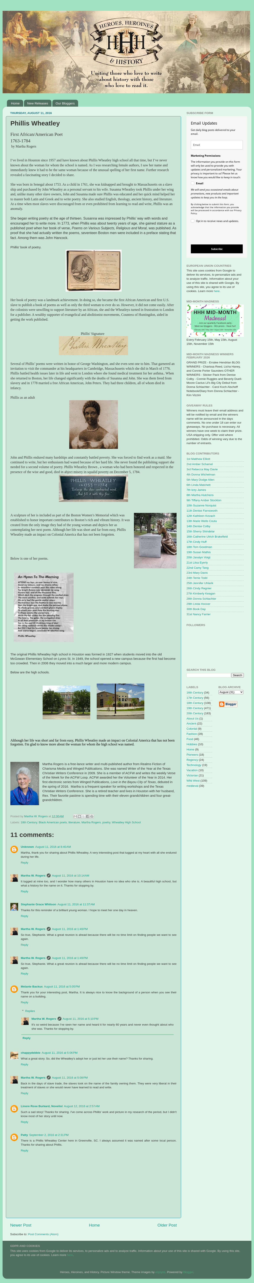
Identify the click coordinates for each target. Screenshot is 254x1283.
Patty (24, 1135)
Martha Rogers (91, 822)
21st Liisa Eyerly (197, 562)
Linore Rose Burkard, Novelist (42, 1106)
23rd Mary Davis (197, 572)
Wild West (193, 780)
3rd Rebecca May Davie (202, 469)
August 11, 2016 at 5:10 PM (81, 1018)
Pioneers (192, 754)
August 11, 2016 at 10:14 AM (70, 875)
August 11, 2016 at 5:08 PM (70, 1077)
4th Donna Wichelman (200, 474)
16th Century (194, 692)
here (217, 291)
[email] (217, 144)
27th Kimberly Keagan (200, 593)
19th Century (194, 708)
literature (74, 822)
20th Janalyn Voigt (198, 557)
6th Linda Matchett (198, 485)
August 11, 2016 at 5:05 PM (62, 986)
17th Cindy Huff (196, 541)
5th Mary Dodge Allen (200, 479)
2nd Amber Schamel (199, 464)
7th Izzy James (196, 489)
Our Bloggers (65, 103)
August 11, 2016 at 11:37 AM (76, 904)
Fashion (191, 733)
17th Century (194, 697)
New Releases (37, 103)
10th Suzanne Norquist (201, 505)
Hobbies (191, 744)
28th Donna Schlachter (201, 598)
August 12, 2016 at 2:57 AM (82, 1106)
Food (189, 739)
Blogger (188, 1272)
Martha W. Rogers (33, 875)
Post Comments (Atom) (43, 1234)
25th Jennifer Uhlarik (199, 583)
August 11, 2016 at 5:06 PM (60, 1052)
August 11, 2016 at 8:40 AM (53, 846)
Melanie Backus (32, 986)
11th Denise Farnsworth (201, 510)
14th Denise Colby (198, 526)
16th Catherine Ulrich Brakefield (207, 536)
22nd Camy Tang (197, 567)
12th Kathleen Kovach (200, 515)
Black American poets (53, 822)
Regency (192, 759)
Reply (24, 862)
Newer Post (20, 1225)
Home (15, 103)
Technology (193, 765)
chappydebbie (30, 1052)
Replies (30, 1011)
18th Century (29, 822)
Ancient (191, 723)
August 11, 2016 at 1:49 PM (70, 929)
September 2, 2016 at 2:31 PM (49, 1135)
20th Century (194, 713)
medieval (192, 785)
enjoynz (160, 1272)
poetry (106, 822)
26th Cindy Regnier (199, 588)
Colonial (191, 728)
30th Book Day (196, 609)
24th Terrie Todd (196, 578)
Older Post (167, 1225)
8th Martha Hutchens (200, 495)
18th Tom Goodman (199, 547)
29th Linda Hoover (198, 603)
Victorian (192, 775)
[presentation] (213, 234)
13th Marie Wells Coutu (201, 521)
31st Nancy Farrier (198, 614)
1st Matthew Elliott (198, 459)
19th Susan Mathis (198, 552)
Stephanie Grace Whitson (38, 904)
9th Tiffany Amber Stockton (203, 500)
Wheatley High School (126, 822)
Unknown (27, 846)
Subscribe (217, 248)
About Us (192, 718)
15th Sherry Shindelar (200, 531)
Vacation (192, 770)
